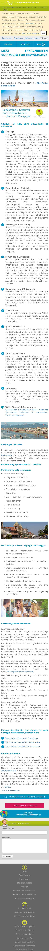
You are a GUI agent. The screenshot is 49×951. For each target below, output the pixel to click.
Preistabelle (6, 455)
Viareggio (8, 44)
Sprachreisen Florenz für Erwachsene (21, 738)
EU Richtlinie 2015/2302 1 (24, 890)
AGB (24, 871)
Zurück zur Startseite (14, 415)
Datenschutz (24, 875)
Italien (37, 38)
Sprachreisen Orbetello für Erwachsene (22, 746)
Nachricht (6, 837)
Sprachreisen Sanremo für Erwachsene (22, 742)
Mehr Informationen (31, 33)
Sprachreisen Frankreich (24, 945)
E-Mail (7, 787)
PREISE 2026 (24, 44)
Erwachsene (18, 38)
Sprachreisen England (24, 926)
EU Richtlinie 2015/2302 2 (24, 894)
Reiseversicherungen (24, 898)
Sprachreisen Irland (24, 934)
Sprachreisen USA (24, 938)
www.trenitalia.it (8, 770)
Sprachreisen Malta (24, 930)
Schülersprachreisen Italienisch (19, 671)
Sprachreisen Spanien (24, 942)
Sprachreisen (7, 38)
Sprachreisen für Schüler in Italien (21, 409)
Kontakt (24, 886)
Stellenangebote (24, 883)
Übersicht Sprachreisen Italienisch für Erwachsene (26, 411)
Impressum (24, 879)
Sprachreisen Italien (24, 949)
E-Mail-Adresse (8, 829)
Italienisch (29, 38)
